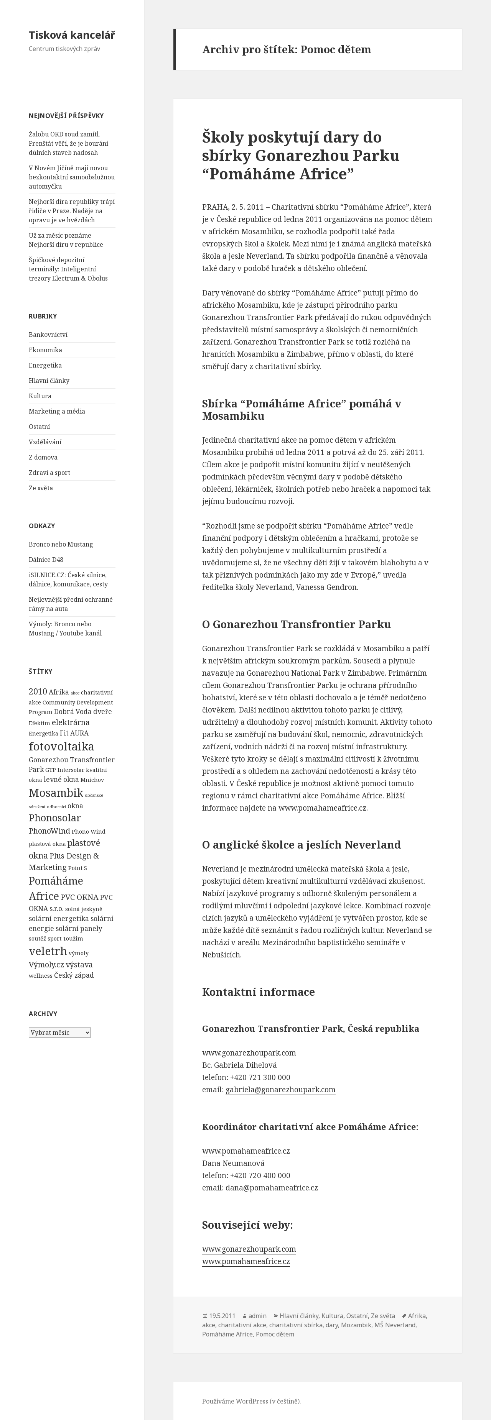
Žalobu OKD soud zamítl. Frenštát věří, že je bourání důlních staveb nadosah (68, 143)
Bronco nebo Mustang (61, 544)
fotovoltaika (61, 746)
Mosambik (56, 792)
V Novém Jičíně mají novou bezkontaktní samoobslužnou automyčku (72, 177)
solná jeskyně (83, 909)
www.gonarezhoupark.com (249, 1053)
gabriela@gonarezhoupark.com (281, 1090)
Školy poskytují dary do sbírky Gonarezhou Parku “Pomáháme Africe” (301, 155)
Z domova (43, 457)
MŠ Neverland (394, 1325)
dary (332, 1325)
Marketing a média (57, 411)
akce (75, 693)
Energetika (45, 365)
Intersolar (71, 769)
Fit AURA (74, 733)
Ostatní (39, 426)
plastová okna (47, 843)
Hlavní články (49, 380)
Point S (77, 868)
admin (258, 1316)
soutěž (37, 938)
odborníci (56, 806)
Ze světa (41, 488)
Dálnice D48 (46, 559)
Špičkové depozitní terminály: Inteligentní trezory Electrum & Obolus (68, 269)
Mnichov (92, 779)
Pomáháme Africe (227, 1334)
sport (54, 938)
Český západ (74, 975)
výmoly (79, 953)
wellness (41, 975)
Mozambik (356, 1325)
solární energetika (59, 918)
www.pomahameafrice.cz (322, 808)
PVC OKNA (80, 897)
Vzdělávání (45, 442)
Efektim (39, 723)
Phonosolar (55, 817)
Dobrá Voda (73, 711)
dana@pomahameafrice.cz (272, 1188)
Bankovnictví (48, 334)
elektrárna (71, 722)
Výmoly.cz (46, 964)
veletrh (48, 951)
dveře (102, 711)
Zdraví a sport (49, 472)
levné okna (61, 779)
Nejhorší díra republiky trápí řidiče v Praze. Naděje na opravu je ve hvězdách (72, 210)
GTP (50, 769)
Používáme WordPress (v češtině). (251, 1401)
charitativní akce (242, 1325)
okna (75, 805)
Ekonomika (45, 350)
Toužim (73, 938)
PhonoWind (49, 831)
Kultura (40, 396)
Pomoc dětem (275, 1334)
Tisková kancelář (72, 35)
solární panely (79, 928)
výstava (79, 964)
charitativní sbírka (296, 1325)
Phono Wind (88, 831)
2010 (38, 691)
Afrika (59, 692)
